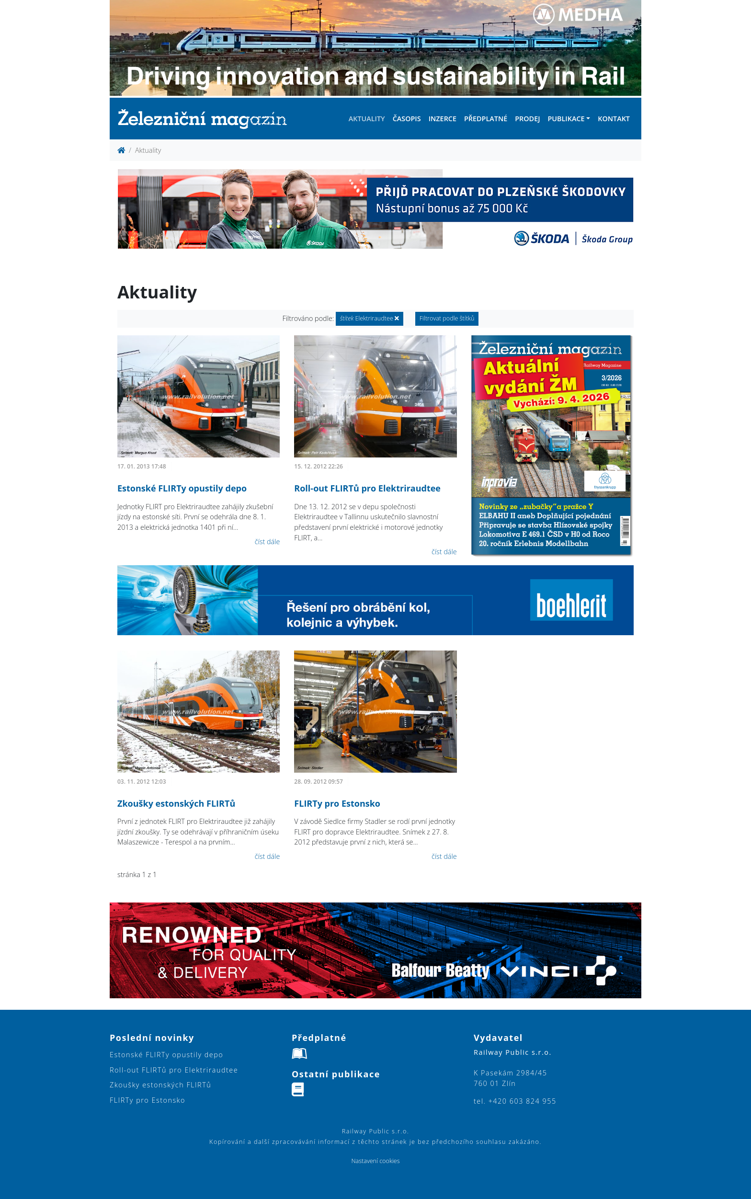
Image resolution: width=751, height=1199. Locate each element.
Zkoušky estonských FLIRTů (176, 803)
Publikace (565, 118)
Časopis (407, 118)
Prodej (527, 118)
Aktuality (367, 118)
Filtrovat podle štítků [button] (447, 318)
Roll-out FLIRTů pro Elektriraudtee (367, 488)
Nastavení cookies (375, 1161)
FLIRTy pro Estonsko (337, 803)
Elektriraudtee (369, 318)
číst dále (267, 541)
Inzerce (442, 118)
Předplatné (485, 118)
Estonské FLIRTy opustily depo (182, 488)
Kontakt (614, 118)
